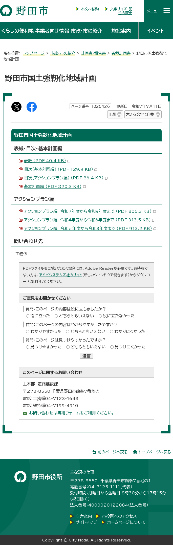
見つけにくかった (130, 347)
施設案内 (121, 30)
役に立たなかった (119, 316)
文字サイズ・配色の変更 (121, 11)
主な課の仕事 (82, 472)
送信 (86, 356)
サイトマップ (86, 522)
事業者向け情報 (52, 30)
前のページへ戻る (113, 452)
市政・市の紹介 (86, 30)
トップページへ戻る (155, 452)
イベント (155, 30)
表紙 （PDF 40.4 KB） (47, 161)
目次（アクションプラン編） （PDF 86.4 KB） (66, 178)
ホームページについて (126, 522)
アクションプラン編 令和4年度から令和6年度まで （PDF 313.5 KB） (89, 220)
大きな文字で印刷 (140, 114)
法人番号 (138, 505)
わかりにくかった (129, 331)
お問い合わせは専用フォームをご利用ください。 (71, 413)
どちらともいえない (76, 316)
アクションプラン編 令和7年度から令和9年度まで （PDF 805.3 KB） (90, 211)
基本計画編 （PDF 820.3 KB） (55, 186)
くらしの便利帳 (17, 30)
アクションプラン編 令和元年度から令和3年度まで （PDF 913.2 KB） (90, 228)
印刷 (112, 114)
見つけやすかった (46, 347)
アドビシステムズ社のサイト (60, 275)
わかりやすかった (45, 331)
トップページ (34, 53)
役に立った (40, 316)
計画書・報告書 (93, 53)
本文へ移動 (90, 9)
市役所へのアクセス (119, 516)
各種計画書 (121, 53)
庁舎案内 (84, 516)
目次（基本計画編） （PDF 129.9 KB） (60, 169)
